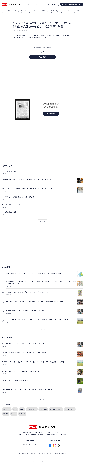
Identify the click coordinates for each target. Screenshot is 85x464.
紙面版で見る (78, 11)
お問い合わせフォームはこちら (30, 445)
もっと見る (42, 221)
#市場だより (22, 414)
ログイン (42, 52)
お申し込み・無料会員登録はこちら (71, 4)
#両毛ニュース (7, 409)
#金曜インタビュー (32, 409)
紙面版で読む (51, 114)
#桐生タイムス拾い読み (56, 409)
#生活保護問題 (43, 409)
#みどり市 (13, 414)
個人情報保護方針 (24, 453)
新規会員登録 (42, 57)
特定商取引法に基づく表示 (45, 453)
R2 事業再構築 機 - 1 (60, 453)
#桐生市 (15, 409)
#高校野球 (5, 414)
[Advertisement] (42, 78)
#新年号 (22, 409)
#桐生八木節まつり (70, 409)
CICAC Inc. (51, 462)
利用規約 (33, 453)
